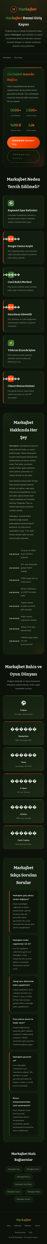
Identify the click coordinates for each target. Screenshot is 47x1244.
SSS (30, 1232)
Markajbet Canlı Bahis (23, 1184)
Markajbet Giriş (14, 1169)
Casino (37, 1225)
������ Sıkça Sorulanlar (21, 156)
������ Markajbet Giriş (23, 142)
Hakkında (17, 1225)
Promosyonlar (20, 1232)
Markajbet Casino (14, 1192)
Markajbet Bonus (23, 1177)
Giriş (8, 1225)
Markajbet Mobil (33, 1192)
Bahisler (28, 1225)
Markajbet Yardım (23, 1199)
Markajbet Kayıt (33, 1169)
